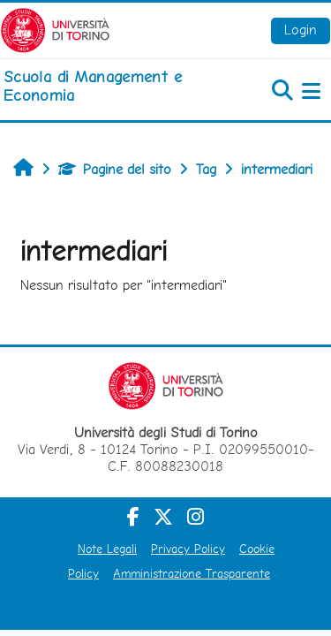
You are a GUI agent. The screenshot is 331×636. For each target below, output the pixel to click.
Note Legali (107, 548)
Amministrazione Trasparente (191, 573)
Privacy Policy (188, 548)
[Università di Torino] (55, 28)
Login (300, 29)
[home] (110, 86)
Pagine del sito (114, 169)
